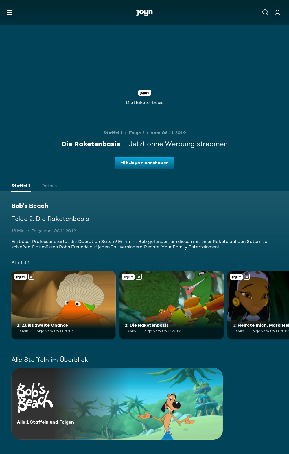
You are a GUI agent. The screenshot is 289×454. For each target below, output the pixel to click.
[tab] (21, 186)
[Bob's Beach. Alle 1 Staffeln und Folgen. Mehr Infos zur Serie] (117, 404)
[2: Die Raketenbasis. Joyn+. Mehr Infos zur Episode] (171, 305)
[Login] (277, 12)
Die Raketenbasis (144, 102)
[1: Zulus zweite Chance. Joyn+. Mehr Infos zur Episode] (63, 305)
